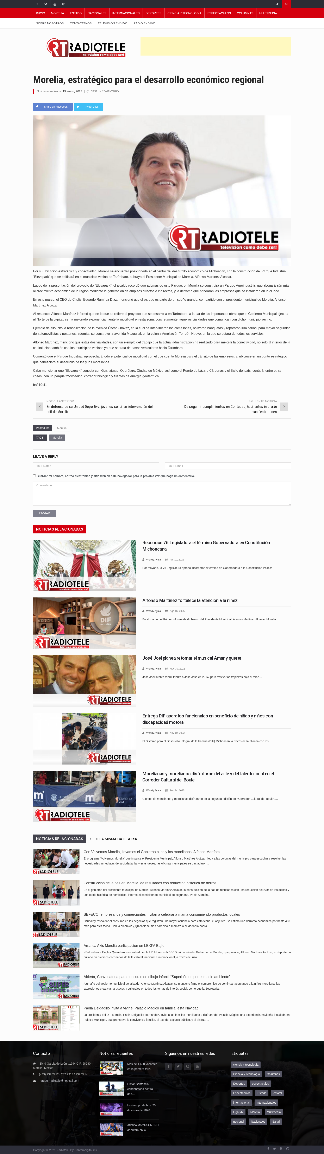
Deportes (154, 13)
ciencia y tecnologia (245, 1064)
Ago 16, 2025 (179, 610)
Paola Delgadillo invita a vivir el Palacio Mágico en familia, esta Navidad (141, 1008)
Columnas (245, 13)
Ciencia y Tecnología (184, 13)
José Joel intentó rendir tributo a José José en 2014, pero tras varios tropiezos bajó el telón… (202, 676)
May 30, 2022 (179, 668)
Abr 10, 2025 (178, 559)
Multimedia (268, 13)
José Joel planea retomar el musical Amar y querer (191, 657)
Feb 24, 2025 (179, 790)
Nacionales (97, 13)
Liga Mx (238, 1112)
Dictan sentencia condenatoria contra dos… (140, 1088)
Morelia (57, 13)
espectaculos (260, 1083)
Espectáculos (219, 13)
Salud (276, 1121)
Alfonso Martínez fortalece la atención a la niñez (189, 600)
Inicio (40, 13)
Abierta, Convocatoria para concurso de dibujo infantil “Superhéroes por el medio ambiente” (157, 977)
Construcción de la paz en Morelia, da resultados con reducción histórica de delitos (150, 883)
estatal (277, 1093)
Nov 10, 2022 (179, 732)
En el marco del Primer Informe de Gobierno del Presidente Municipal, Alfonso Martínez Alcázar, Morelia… (210, 619)
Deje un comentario (106, 91)
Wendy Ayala (154, 559)
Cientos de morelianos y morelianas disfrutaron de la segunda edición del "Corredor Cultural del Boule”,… (210, 798)
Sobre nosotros (50, 23)
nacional (238, 1121)
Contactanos (81, 23)
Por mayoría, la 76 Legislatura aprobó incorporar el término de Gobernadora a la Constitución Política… (208, 567)
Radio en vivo (144, 23)
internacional (241, 1102)
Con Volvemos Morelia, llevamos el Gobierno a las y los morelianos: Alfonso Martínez (152, 852)
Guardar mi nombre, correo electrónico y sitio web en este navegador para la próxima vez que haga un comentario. (116, 475)
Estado (76, 13)
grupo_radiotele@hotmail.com (59, 1080)
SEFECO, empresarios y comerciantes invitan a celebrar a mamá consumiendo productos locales (162, 914)
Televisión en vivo (112, 23)
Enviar (44, 513)
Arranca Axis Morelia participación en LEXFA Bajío (124, 945)
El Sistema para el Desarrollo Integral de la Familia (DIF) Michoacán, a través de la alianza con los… (207, 740)
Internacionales (126, 13)
